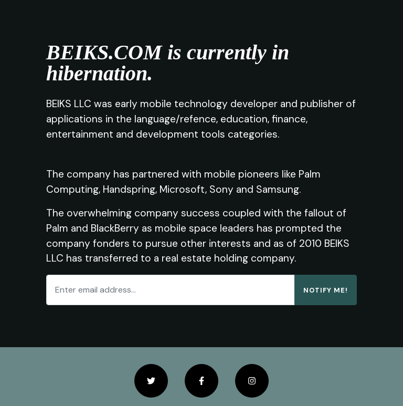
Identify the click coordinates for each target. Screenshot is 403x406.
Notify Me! (325, 290)
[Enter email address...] (170, 290)
